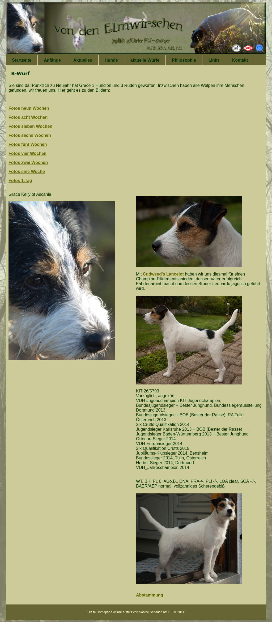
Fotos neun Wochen (28, 108)
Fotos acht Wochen (28, 117)
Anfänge (52, 60)
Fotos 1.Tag (20, 180)
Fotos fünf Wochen (27, 144)
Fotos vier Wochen (27, 153)
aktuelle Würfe (144, 60)
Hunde (111, 60)
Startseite (21, 60)
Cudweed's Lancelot (163, 274)
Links (214, 60)
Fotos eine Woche (26, 171)
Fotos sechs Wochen (29, 135)
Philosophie (184, 60)
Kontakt (240, 60)
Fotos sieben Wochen (30, 126)
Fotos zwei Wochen (28, 162)
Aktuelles (82, 60)
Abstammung (149, 595)
